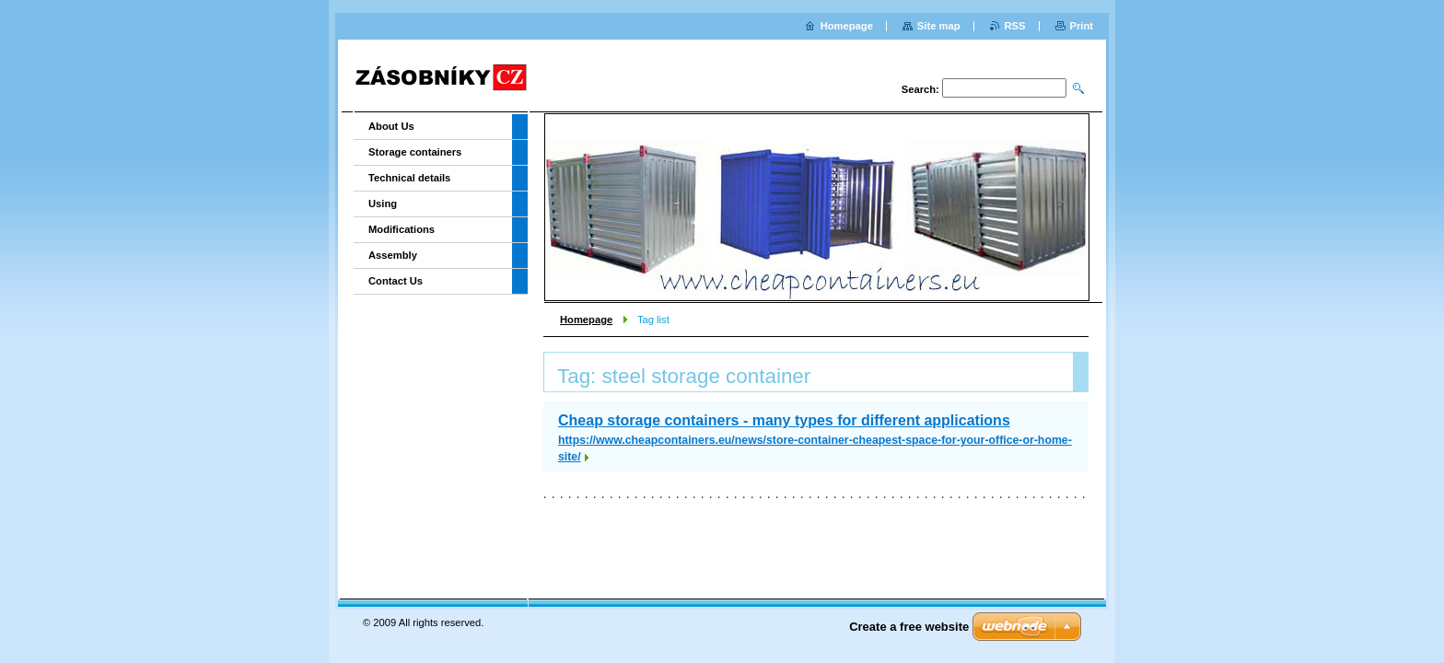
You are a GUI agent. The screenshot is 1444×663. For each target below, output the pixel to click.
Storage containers (414, 151)
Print (1081, 25)
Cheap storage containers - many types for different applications (784, 420)
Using (382, 203)
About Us (391, 126)
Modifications (401, 229)
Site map (939, 25)
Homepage (586, 319)
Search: (920, 89)
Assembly (392, 255)
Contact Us (395, 280)
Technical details (409, 177)
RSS (1015, 25)
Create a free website (909, 627)
